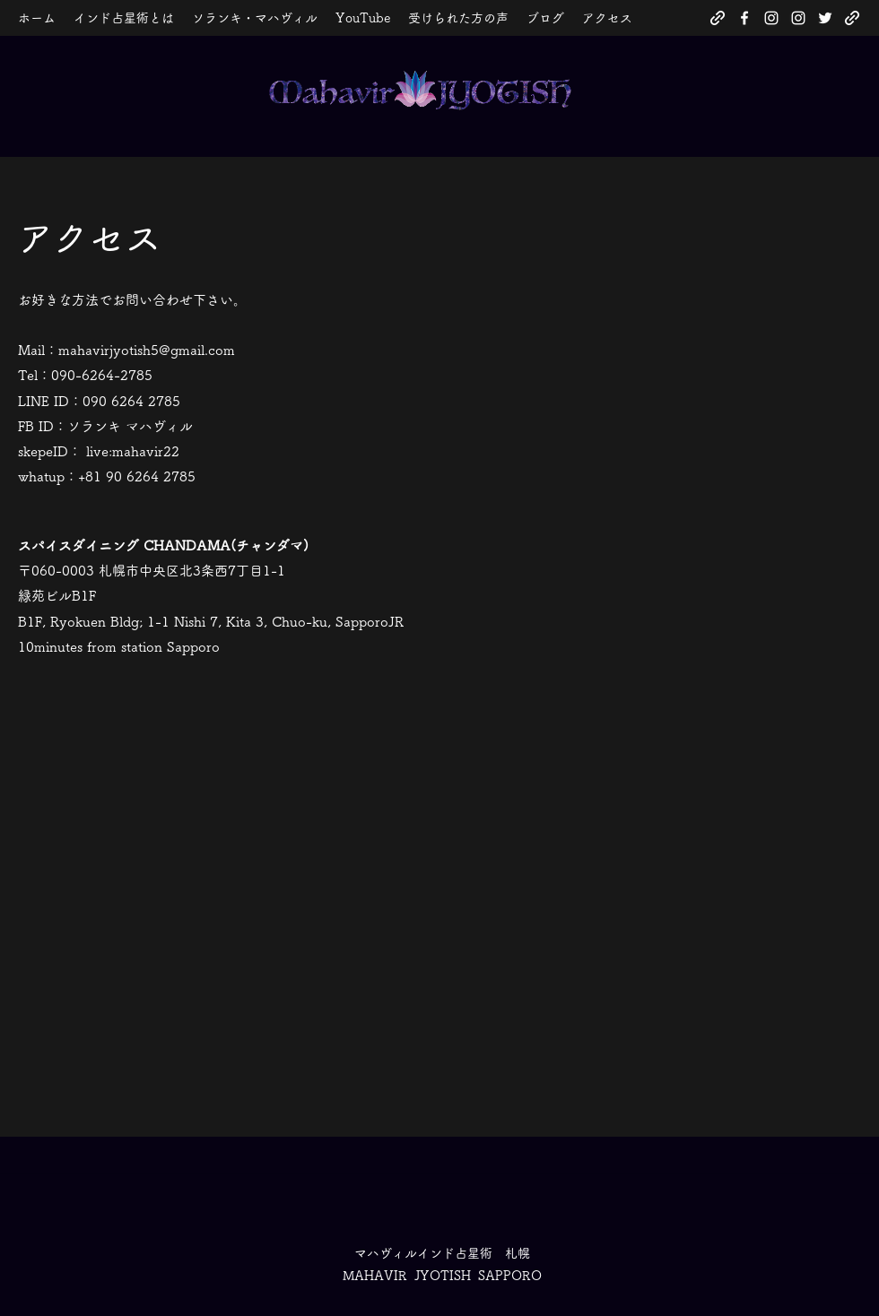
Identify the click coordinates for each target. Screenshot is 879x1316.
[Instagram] (771, 18)
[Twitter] (825, 18)
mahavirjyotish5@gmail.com (146, 350)
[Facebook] (744, 18)
